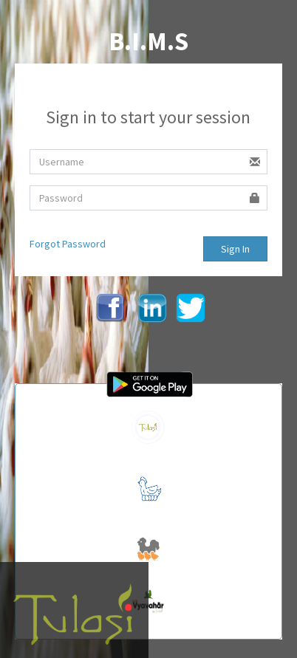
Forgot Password (68, 243)
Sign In (235, 249)
